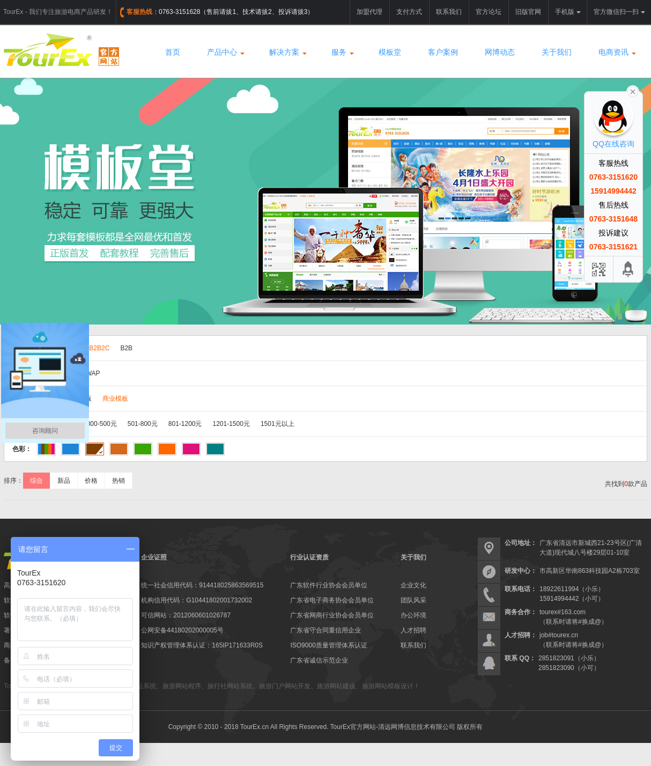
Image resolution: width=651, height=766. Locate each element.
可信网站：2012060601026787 (186, 615)
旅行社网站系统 (230, 686)
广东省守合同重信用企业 (325, 630)
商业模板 (115, 398)
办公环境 (413, 615)
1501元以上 (277, 424)
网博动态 (500, 52)
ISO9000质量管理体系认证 (328, 645)
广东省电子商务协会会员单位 (332, 600)
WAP (93, 373)
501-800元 (143, 424)
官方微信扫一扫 (619, 12)
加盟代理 (369, 12)
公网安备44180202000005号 (182, 630)
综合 (36, 480)
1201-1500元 (231, 424)
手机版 (568, 12)
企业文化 (413, 585)
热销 (118, 480)
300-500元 (102, 424)
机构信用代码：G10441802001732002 (196, 600)
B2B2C (99, 348)
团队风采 (413, 600)
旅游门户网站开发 (284, 686)
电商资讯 (616, 52)
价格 (91, 480)
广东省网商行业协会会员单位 (332, 615)
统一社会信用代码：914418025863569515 (202, 585)
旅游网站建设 (336, 686)
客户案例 (443, 52)
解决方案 (287, 52)
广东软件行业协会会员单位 (328, 585)
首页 (172, 52)
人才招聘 (413, 630)
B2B (126, 348)
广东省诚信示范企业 (319, 660)
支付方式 (409, 12)
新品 (63, 480)
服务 (341, 52)
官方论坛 (488, 12)
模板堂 (390, 52)
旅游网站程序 (181, 686)
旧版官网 (528, 12)
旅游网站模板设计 (387, 686)
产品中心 (224, 52)
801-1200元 (185, 424)
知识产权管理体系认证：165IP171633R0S (202, 645)
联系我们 (449, 12)
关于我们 (557, 52)
